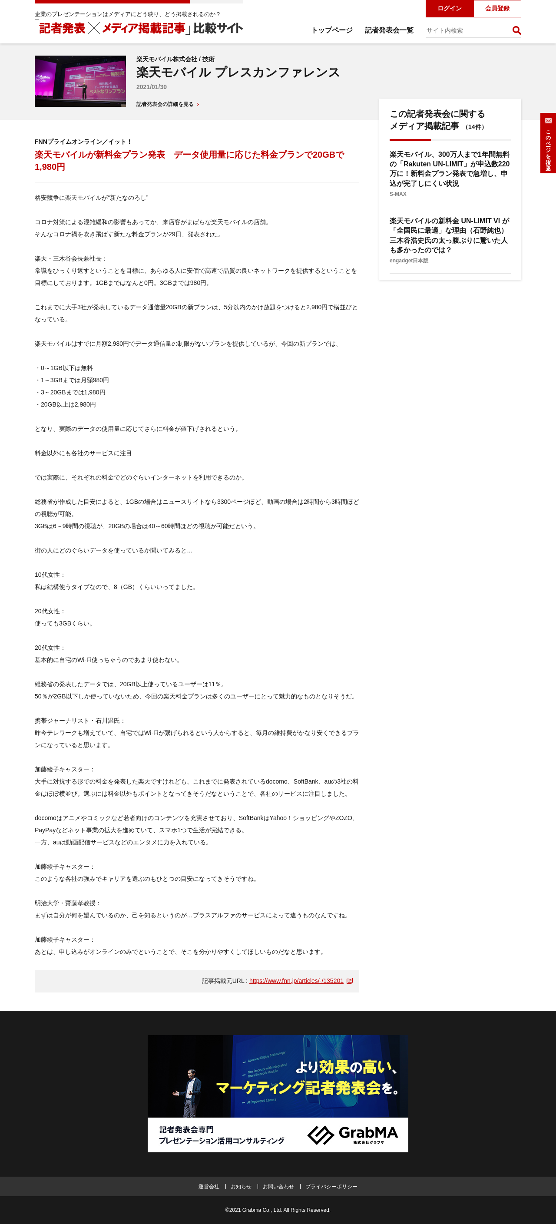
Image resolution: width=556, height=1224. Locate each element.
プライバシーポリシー (331, 1187)
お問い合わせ (278, 1187)
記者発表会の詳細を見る (165, 104)
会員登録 (497, 8)
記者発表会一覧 (389, 30)
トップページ (332, 30)
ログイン (449, 8)
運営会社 (209, 1187)
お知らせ (241, 1187)
